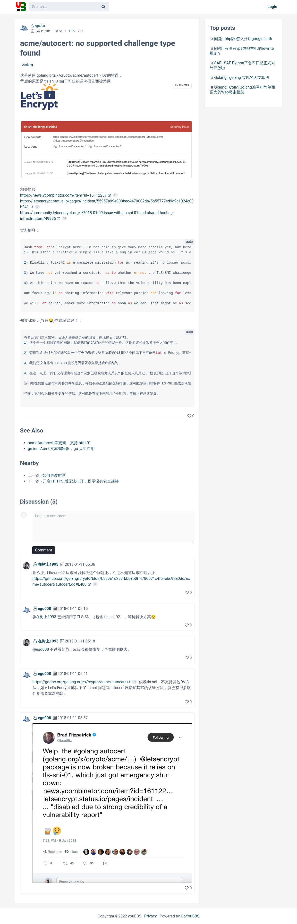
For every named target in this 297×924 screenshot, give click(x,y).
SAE (217, 63)
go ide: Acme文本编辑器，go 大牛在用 (61, 448)
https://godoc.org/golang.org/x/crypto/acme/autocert (79, 682)
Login (272, 6)
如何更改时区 (54, 475)
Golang (28, 65)
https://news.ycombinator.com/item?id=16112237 (63, 195)
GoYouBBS (190, 916)
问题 (218, 38)
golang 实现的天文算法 (249, 77)
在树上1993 (48, 564)
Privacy (150, 916)
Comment (43, 550)
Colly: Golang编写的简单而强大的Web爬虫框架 (242, 89)
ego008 (39, 26)
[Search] (103, 6)
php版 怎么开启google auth (248, 38)
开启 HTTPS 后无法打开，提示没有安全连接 (80, 481)
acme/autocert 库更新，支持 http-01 (59, 443)
